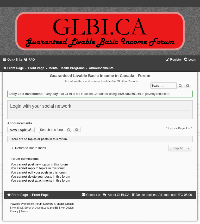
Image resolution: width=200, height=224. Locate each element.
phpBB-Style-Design (62, 207)
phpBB (28, 203)
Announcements (19, 123)
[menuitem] (29, 59)
